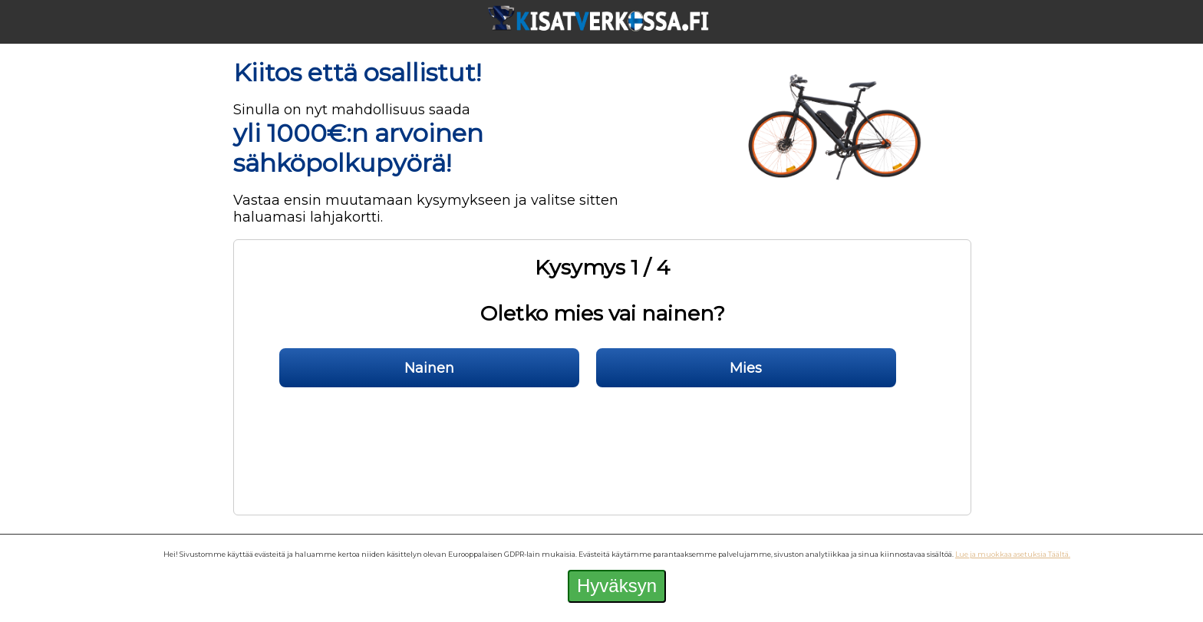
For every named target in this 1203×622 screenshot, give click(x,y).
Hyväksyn (617, 585)
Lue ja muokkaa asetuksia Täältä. (1012, 554)
